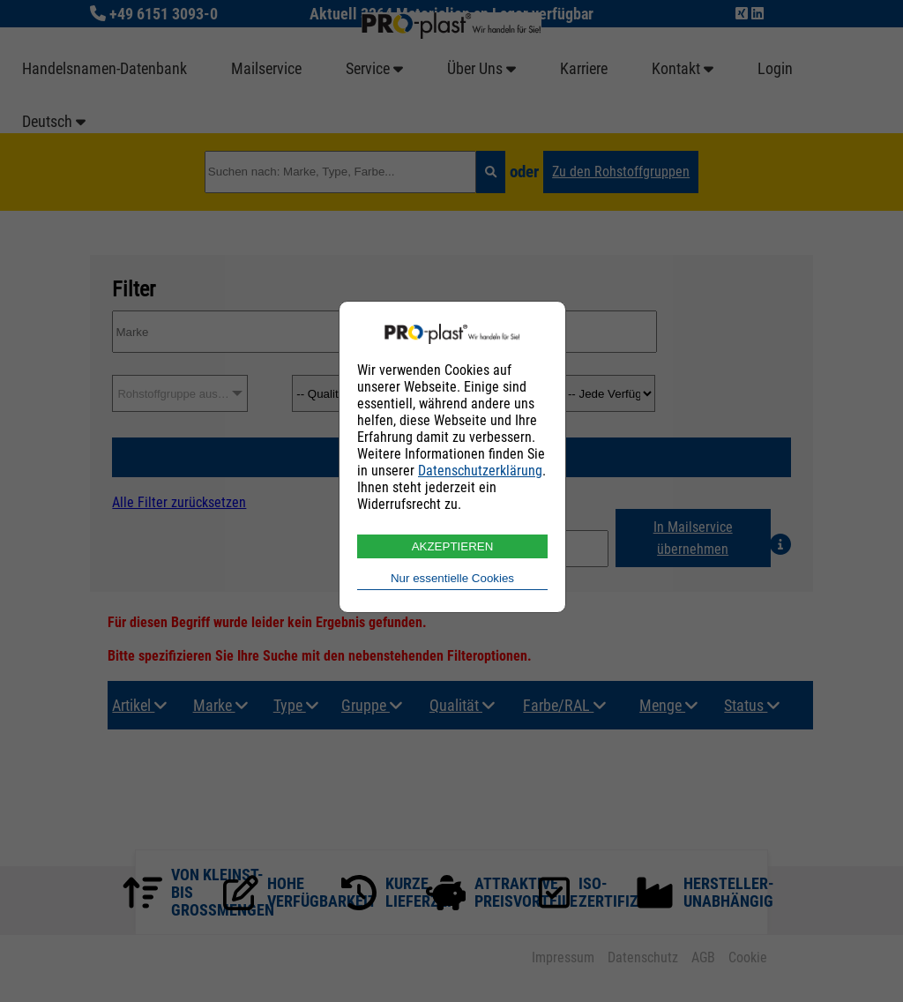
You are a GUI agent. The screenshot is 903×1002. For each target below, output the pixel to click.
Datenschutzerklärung (480, 470)
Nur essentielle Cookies (452, 578)
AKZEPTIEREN (453, 546)
